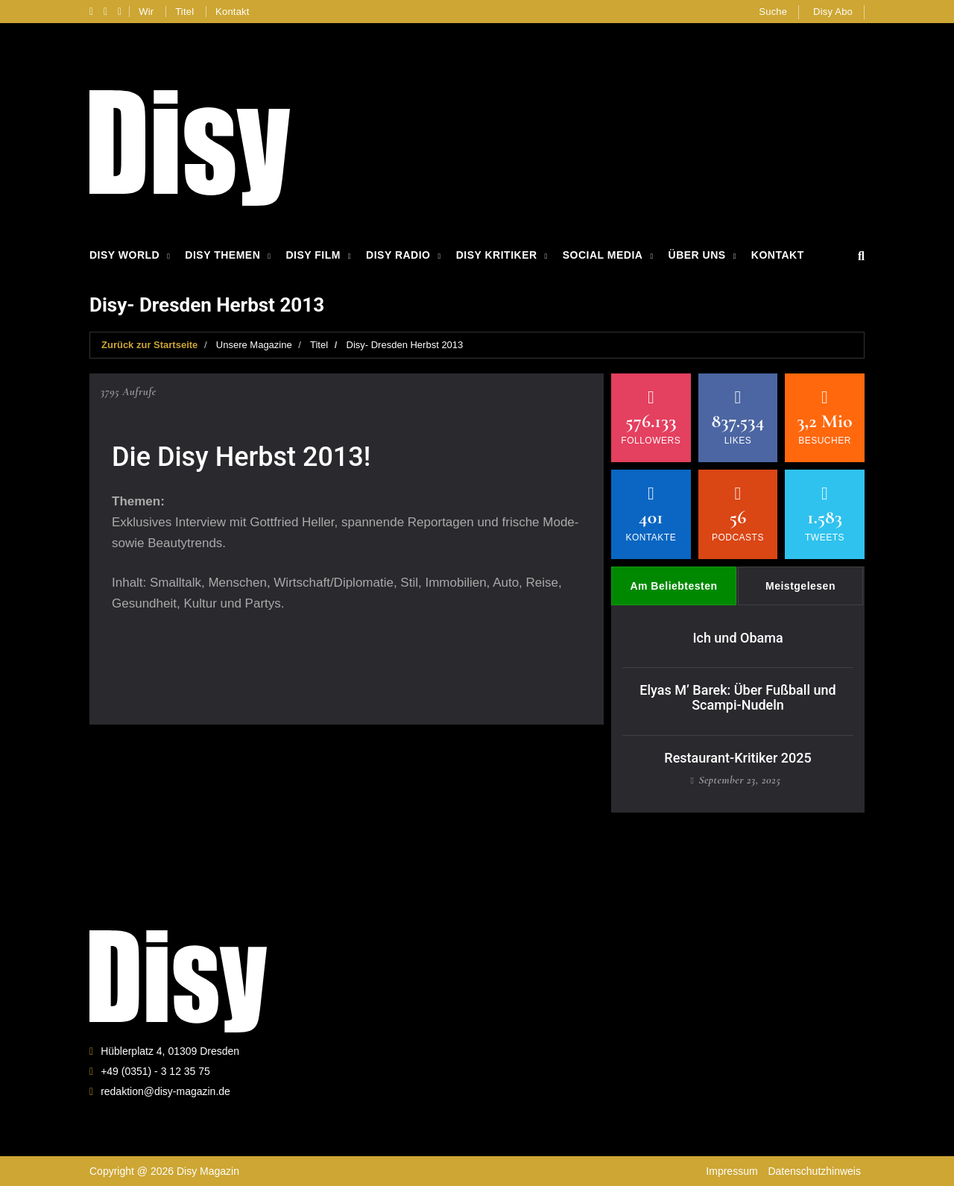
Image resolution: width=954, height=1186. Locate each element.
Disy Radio (398, 255)
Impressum (731, 1171)
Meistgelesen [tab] (800, 586)
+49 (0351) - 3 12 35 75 (155, 1071)
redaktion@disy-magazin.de (165, 1091)
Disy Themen (222, 255)
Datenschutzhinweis (814, 1171)
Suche (773, 11)
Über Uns (697, 255)
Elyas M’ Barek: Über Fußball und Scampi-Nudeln (737, 697)
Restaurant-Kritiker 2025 (737, 758)
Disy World (124, 255)
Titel (184, 11)
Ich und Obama (737, 638)
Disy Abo (833, 11)
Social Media (603, 255)
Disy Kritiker (496, 255)
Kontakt (232, 11)
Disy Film (312, 255)
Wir (146, 11)
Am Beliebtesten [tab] (673, 586)
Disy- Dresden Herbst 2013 (405, 344)
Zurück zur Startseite (149, 344)
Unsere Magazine (254, 344)
